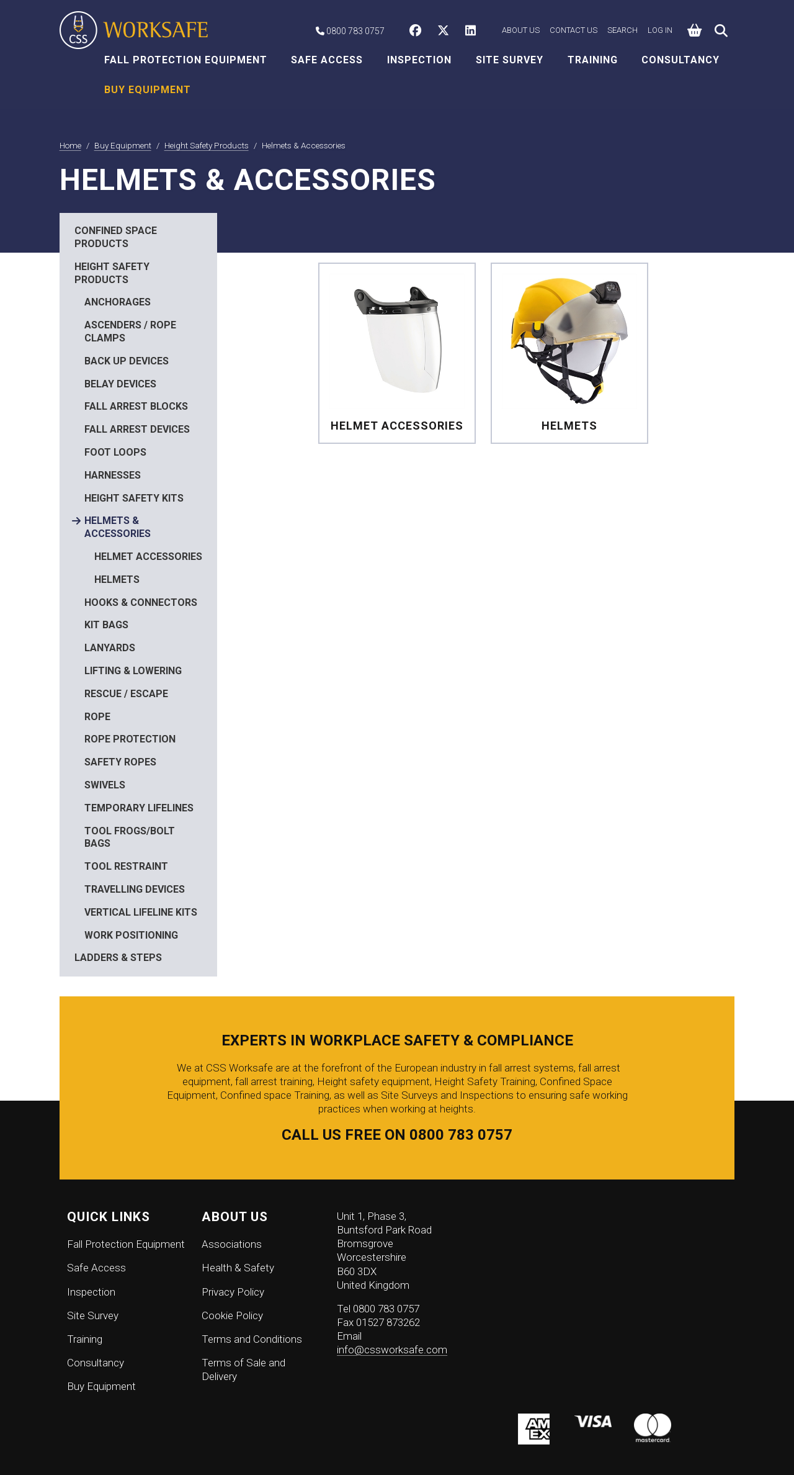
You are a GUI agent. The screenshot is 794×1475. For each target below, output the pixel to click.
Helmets (117, 579)
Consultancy (680, 60)
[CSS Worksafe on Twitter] (446, 32)
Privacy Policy (233, 1292)
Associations (232, 1244)
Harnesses (112, 475)
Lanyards (109, 648)
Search (622, 30)
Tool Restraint (126, 866)
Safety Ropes (120, 762)
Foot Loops (115, 452)
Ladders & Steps (118, 957)
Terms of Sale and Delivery (243, 1369)
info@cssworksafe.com (392, 1349)
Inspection (419, 60)
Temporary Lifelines (139, 808)
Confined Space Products (115, 237)
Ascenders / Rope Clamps (130, 331)
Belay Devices (120, 384)
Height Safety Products (111, 273)
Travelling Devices (134, 889)
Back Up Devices (126, 361)
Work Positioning (131, 935)
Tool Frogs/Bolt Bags (129, 837)
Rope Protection (130, 739)
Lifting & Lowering (133, 671)
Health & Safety (238, 1267)
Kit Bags (106, 625)
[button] (695, 30)
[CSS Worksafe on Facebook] (418, 32)
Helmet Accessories (148, 556)
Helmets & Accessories (117, 527)
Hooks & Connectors (140, 602)
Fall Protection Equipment (185, 60)
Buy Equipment (147, 90)
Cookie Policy (232, 1315)
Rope (97, 717)
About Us (521, 30)
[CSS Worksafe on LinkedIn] (473, 32)
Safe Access (327, 60)
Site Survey (509, 60)
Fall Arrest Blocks (136, 406)
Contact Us (573, 30)
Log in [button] (660, 30)
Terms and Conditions (252, 1339)
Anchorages (117, 302)
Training (593, 60)
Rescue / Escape (126, 694)
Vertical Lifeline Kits (140, 912)
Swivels (104, 785)
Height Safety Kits (134, 498)
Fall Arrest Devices (137, 429)
